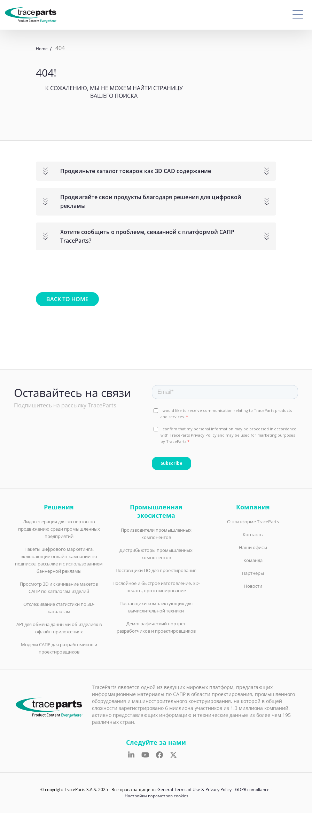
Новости (253, 586)
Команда (253, 560)
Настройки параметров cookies (156, 796)
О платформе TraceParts (253, 521)
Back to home (67, 299)
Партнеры (253, 573)
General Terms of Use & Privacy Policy (194, 789)
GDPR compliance (252, 789)
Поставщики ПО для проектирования (156, 570)
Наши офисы (253, 547)
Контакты (253, 534)
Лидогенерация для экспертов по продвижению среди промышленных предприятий (59, 528)
